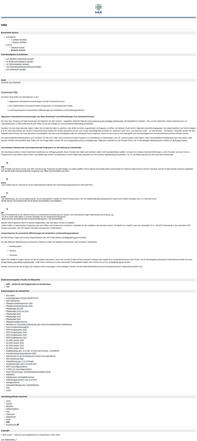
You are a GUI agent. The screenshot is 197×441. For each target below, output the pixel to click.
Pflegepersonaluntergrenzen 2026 (19, 303)
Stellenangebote (12, 409)
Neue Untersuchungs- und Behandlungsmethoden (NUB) (28, 372)
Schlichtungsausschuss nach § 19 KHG (21, 380)
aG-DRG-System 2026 (15, 340)
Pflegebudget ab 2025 (14, 309)
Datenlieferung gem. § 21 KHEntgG (20, 361)
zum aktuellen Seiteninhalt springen (20, 59)
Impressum (10, 414)
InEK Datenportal (12, 301)
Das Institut (10, 295)
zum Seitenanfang (9, 439)
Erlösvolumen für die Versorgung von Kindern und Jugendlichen (31, 356)
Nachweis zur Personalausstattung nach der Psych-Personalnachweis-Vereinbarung (39, 324)
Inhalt (8, 419)
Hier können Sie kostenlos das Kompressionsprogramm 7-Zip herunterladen (33, 219)
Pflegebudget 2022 (13, 314)
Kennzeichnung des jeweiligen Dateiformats (106, 121)
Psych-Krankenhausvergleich (17, 327)
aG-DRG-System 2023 (15, 348)
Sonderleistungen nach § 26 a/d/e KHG (21, 364)
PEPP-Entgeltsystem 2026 (16, 330)
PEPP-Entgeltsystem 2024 (16, 335)
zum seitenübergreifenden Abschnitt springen (23, 67)
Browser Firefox (181, 140)
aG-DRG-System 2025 (15, 343)
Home (8, 401)
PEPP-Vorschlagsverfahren (16, 367)
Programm (102, 128)
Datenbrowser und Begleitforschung (20, 377)
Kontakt (9, 404)
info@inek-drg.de (71, 238)
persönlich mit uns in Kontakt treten (84, 140)
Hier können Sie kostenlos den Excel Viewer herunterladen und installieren (32, 201)
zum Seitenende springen (16, 69)
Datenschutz (11, 417)
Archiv (8, 390)
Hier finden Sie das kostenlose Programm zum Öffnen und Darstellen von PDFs (38, 171)
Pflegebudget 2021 (13, 317)
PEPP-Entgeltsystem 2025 (16, 332)
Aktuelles (9, 406)
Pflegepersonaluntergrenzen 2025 (19, 306)
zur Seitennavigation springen (17, 64)
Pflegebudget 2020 (13, 319)
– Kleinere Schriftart (19, 42)
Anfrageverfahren (13, 382)
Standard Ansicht (17, 48)
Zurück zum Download (11, 82)
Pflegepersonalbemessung (16, 322)
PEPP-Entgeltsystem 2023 (16, 338)
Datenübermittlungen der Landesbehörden (22, 385)
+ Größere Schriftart (19, 40)
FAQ (8, 388)
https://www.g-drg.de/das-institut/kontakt (18, 262)
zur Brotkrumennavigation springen (19, 61)
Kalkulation (10, 374)
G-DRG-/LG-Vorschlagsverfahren (19, 369)
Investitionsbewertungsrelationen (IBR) (21, 353)
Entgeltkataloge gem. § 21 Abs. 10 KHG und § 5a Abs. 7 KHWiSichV (32, 351)
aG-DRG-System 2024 (15, 345)
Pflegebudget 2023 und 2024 (17, 311)
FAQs (26, 267)
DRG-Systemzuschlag (14, 359)
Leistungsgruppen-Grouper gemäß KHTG (22, 298)
